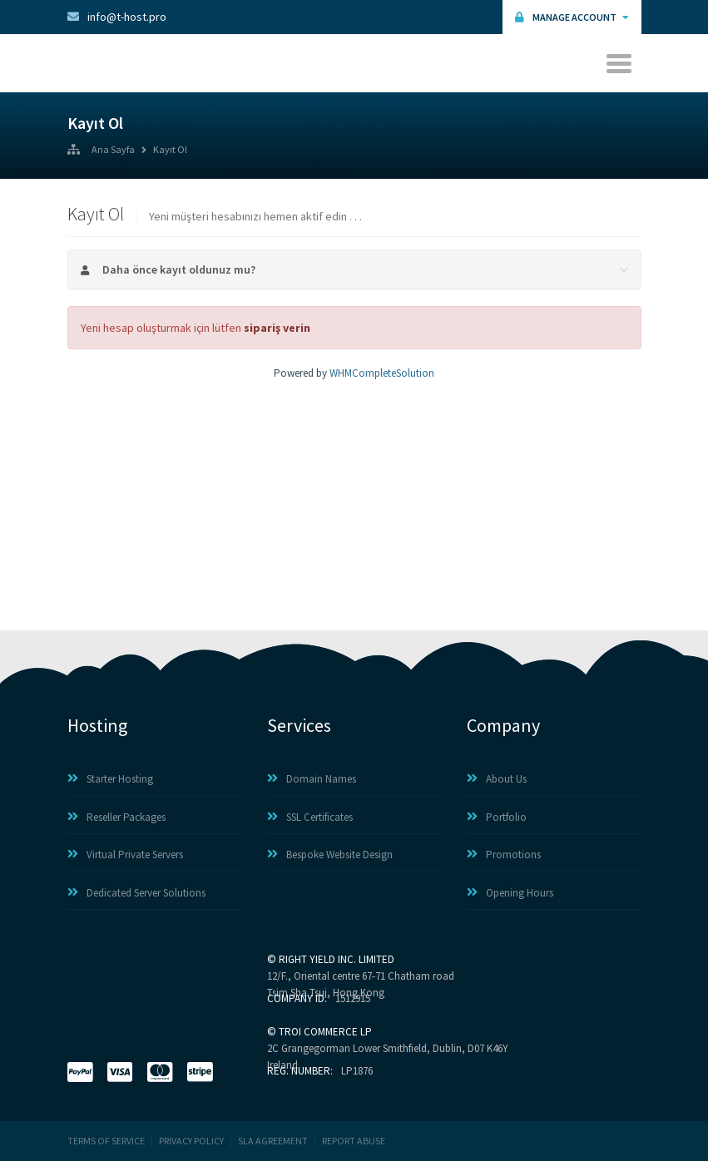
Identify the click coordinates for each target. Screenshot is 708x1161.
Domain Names (311, 779)
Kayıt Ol (170, 151)
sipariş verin (277, 327)
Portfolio (497, 817)
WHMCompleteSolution (381, 373)
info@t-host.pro (116, 16)
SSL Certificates (310, 817)
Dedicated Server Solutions (136, 893)
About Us (497, 779)
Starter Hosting (110, 779)
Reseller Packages (116, 817)
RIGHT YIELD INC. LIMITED (336, 959)
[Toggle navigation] (621, 63)
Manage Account (572, 17)
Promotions (504, 854)
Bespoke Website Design (330, 854)
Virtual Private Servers (125, 854)
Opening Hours (510, 893)
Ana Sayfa (113, 151)
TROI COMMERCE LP (325, 1032)
